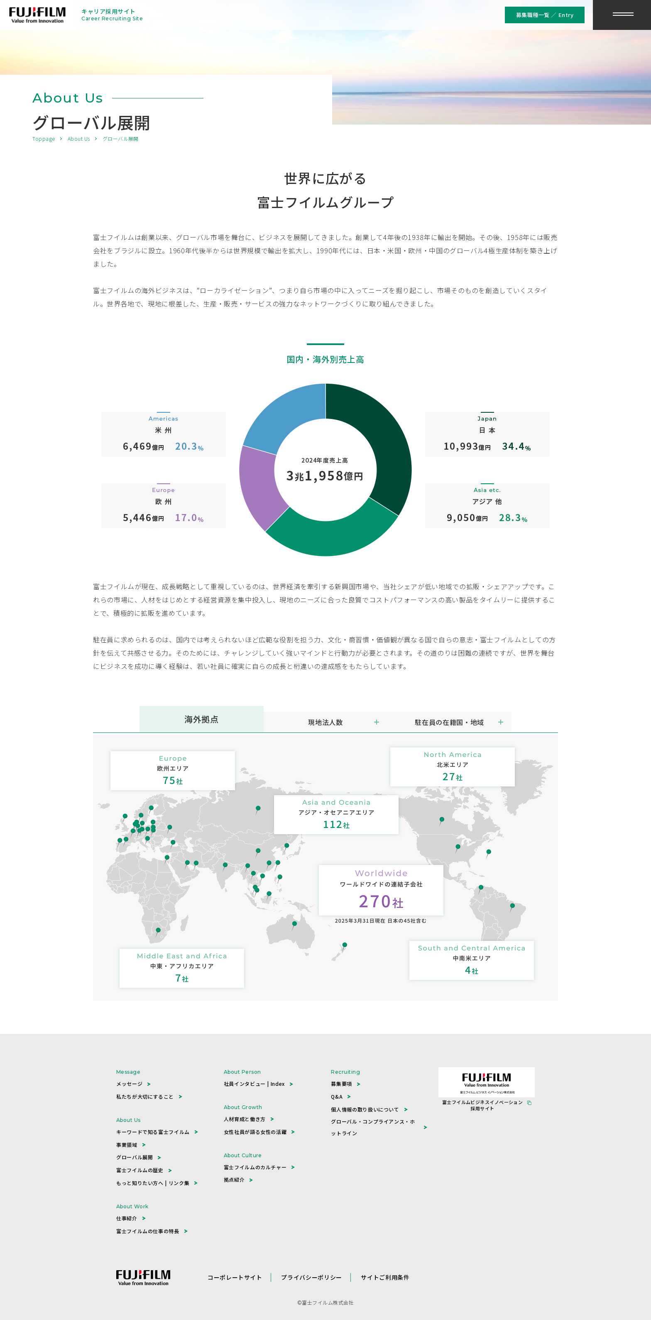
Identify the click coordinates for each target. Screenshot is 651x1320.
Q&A (337, 1096)
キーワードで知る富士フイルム (153, 1131)
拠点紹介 (234, 1179)
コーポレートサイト (235, 1277)
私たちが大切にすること (145, 1096)
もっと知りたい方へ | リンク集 (152, 1182)
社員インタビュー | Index (254, 1083)
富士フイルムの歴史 (140, 1169)
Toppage (43, 138)
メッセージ (129, 1083)
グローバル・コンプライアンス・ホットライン (373, 1127)
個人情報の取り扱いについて (365, 1109)
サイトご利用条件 (385, 1277)
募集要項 (341, 1083)
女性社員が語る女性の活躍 (255, 1131)
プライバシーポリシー (311, 1277)
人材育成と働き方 (245, 1118)
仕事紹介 (126, 1218)
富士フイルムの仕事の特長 (147, 1230)
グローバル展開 (134, 1157)
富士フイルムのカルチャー (255, 1167)
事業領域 (126, 1144)
